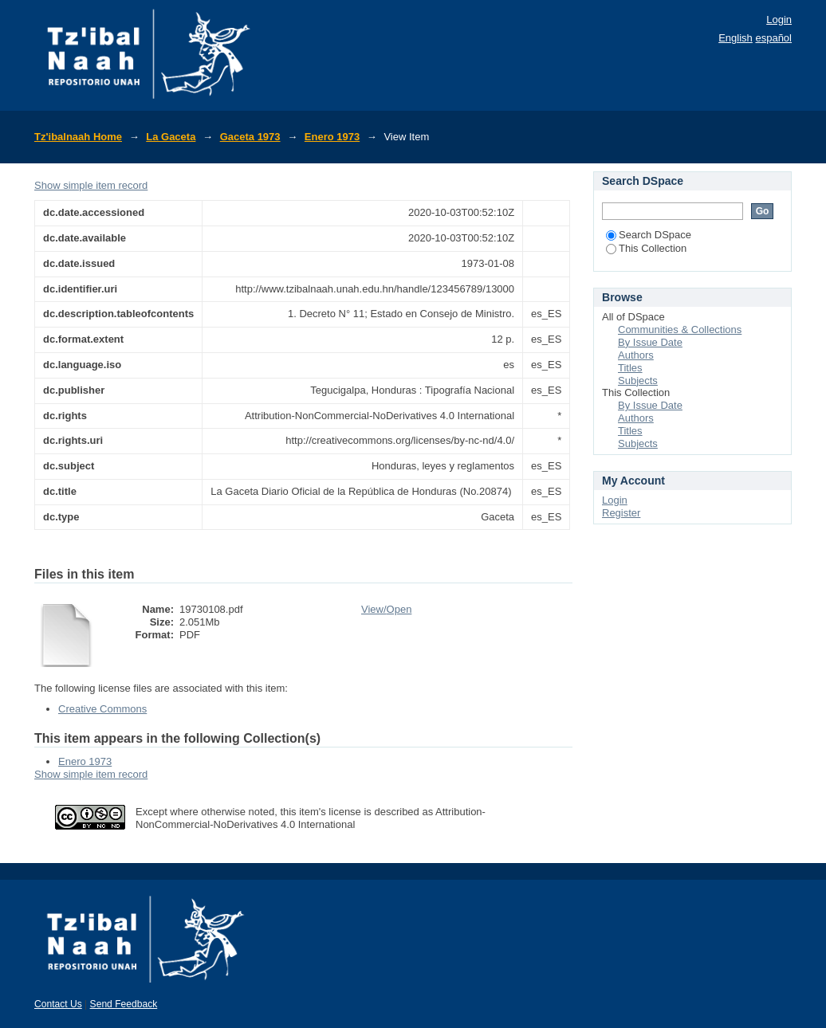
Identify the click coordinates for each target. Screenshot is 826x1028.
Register (621, 513)
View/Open (386, 609)
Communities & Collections (679, 329)
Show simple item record (91, 185)
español (773, 38)
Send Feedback (124, 1004)
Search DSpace (648, 235)
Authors (636, 355)
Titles (630, 368)
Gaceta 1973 (250, 137)
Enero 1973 (332, 137)
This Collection (646, 248)
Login (779, 20)
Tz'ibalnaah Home (78, 137)
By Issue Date (650, 342)
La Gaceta (170, 137)
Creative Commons (102, 709)
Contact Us (58, 1004)
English (735, 38)
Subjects (638, 380)
